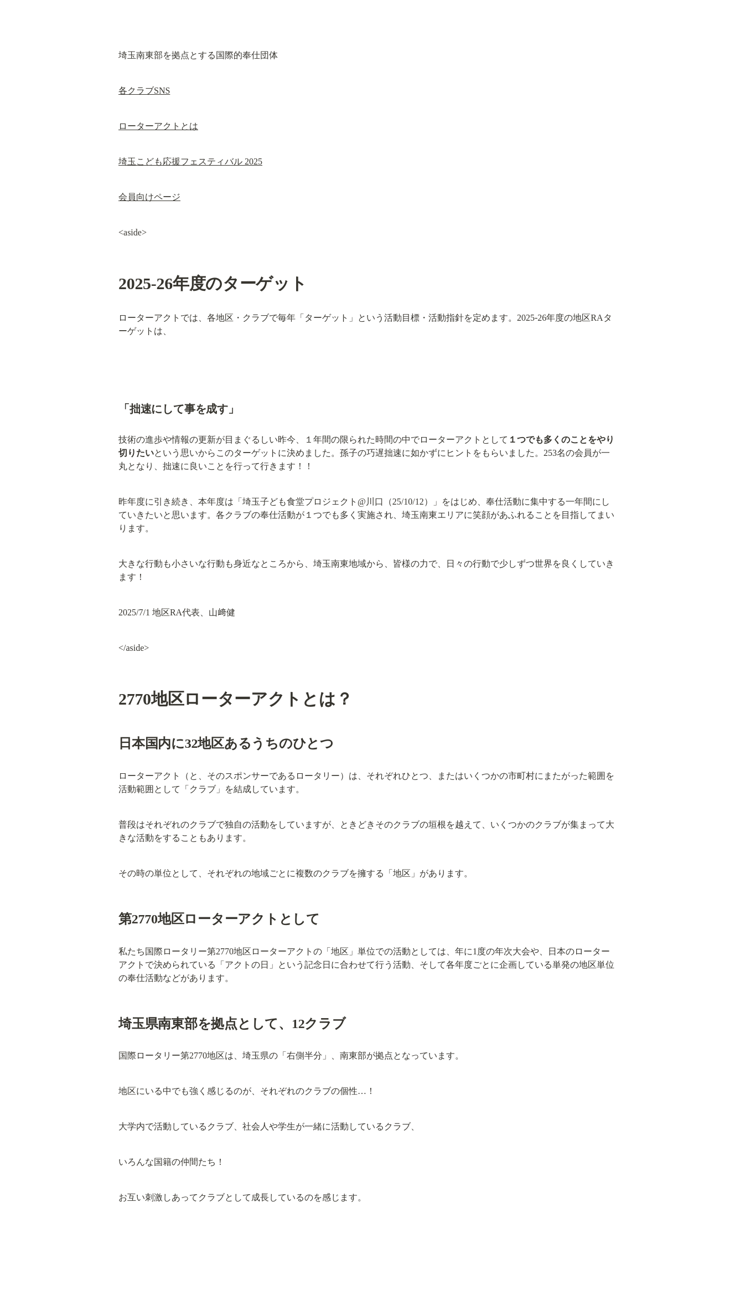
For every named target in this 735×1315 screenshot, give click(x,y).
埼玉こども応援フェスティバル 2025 (190, 161)
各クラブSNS (144, 90)
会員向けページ (149, 197)
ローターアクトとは (158, 126)
